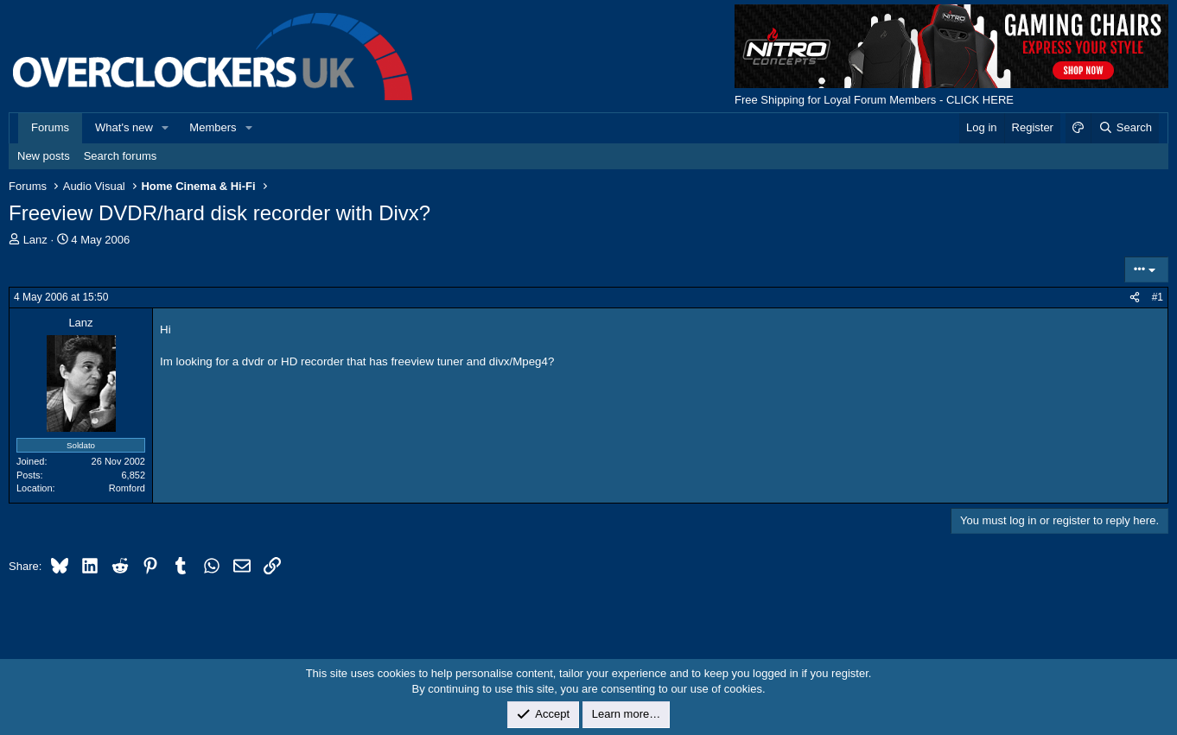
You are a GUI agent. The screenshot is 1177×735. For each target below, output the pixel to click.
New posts (43, 155)
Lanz (35, 239)
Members (212, 127)
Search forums (120, 155)
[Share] (1134, 297)
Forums (50, 127)
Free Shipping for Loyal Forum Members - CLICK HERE (874, 99)
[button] (166, 128)
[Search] (1125, 128)
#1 (1157, 297)
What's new (124, 127)
